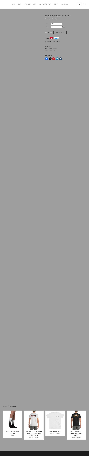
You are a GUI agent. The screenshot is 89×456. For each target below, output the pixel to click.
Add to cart (60, 32)
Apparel (55, 48)
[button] (52, 42)
